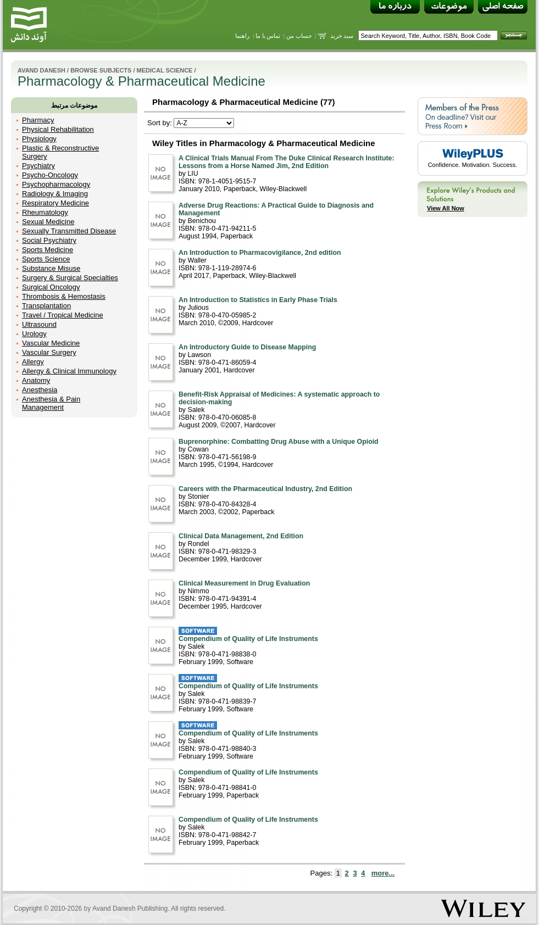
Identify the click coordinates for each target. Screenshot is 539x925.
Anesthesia (39, 390)
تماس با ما (268, 35)
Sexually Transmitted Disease (69, 231)
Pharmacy (38, 120)
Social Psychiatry (49, 240)
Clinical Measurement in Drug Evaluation (244, 583)
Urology (34, 334)
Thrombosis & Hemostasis (63, 296)
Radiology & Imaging (55, 194)
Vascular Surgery (49, 352)
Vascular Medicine (51, 343)
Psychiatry (38, 165)
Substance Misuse (51, 268)
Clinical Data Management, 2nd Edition (241, 536)
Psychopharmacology (56, 184)
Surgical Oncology (51, 287)
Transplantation (46, 306)
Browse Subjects (100, 70)
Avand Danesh (41, 70)
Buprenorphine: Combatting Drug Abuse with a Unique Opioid (279, 441)
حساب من (299, 35)
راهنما (242, 35)
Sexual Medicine (48, 222)
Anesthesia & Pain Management (51, 403)
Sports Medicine (47, 250)
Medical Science (165, 70)
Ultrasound (39, 324)
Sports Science (46, 259)
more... (383, 873)
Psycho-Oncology (50, 175)
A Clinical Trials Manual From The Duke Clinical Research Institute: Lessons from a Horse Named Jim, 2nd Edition (286, 162)
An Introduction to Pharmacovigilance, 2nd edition (260, 253)
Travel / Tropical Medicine (62, 315)
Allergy (33, 362)
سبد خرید (342, 35)
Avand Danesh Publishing (130, 908)
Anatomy (36, 380)
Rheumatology (45, 212)
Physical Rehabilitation (58, 129)
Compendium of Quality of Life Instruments (248, 639)
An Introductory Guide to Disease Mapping (247, 347)
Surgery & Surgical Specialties (70, 278)
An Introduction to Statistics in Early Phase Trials (258, 300)
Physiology (39, 139)
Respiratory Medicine (55, 203)
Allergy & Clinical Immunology (69, 371)
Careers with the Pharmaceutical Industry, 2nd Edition (265, 489)
